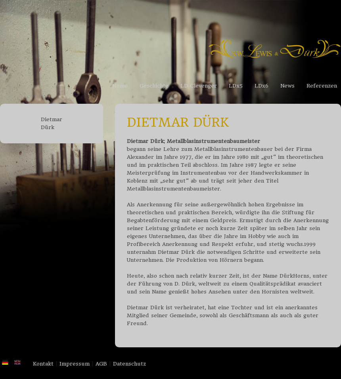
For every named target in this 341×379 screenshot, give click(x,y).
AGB (101, 364)
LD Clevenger (198, 86)
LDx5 (236, 86)
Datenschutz (129, 364)
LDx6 (261, 86)
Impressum (74, 364)
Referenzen (322, 86)
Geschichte (154, 86)
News (287, 86)
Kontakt (43, 364)
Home (120, 86)
